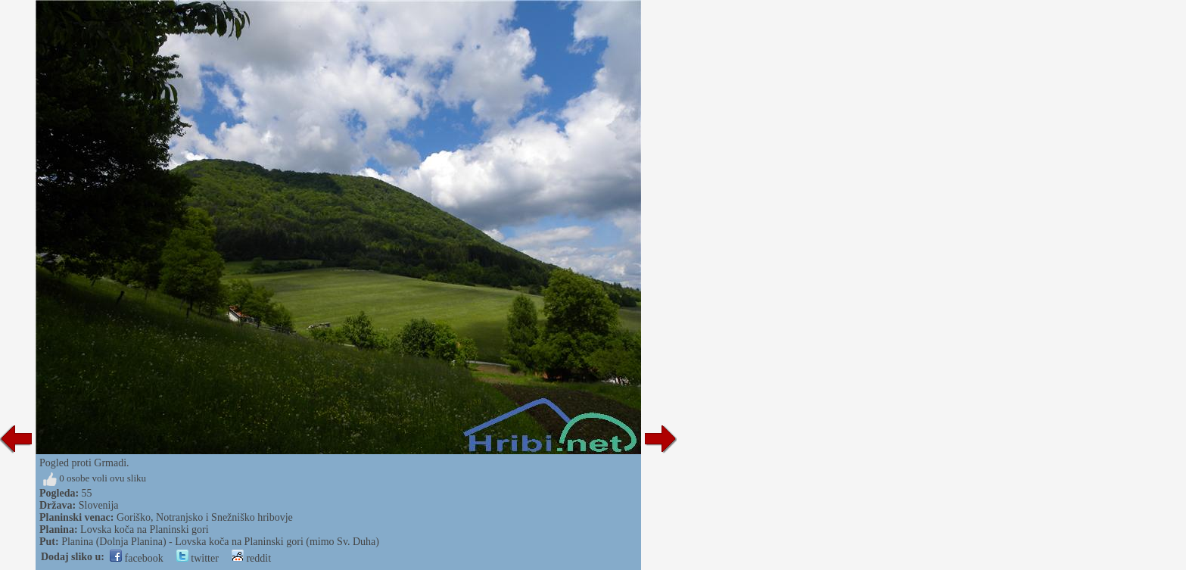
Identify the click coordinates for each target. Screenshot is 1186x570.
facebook (136, 558)
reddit (251, 558)
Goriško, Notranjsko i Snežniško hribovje (205, 517)
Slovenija (99, 505)
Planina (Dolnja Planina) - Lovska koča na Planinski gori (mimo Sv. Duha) (220, 541)
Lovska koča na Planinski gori (144, 529)
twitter (197, 558)
